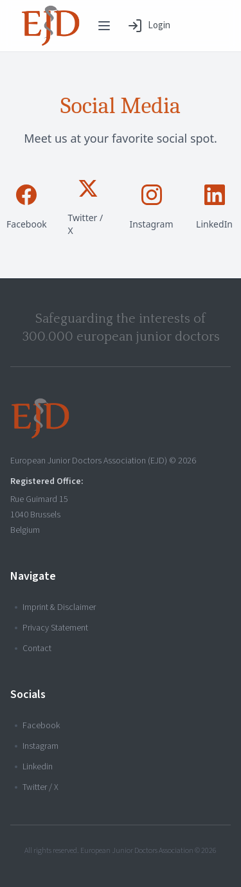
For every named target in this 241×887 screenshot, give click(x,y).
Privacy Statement (51, 628)
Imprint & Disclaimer (55, 607)
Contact (33, 648)
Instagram (36, 746)
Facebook (37, 725)
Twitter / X (36, 787)
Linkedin (34, 766)
